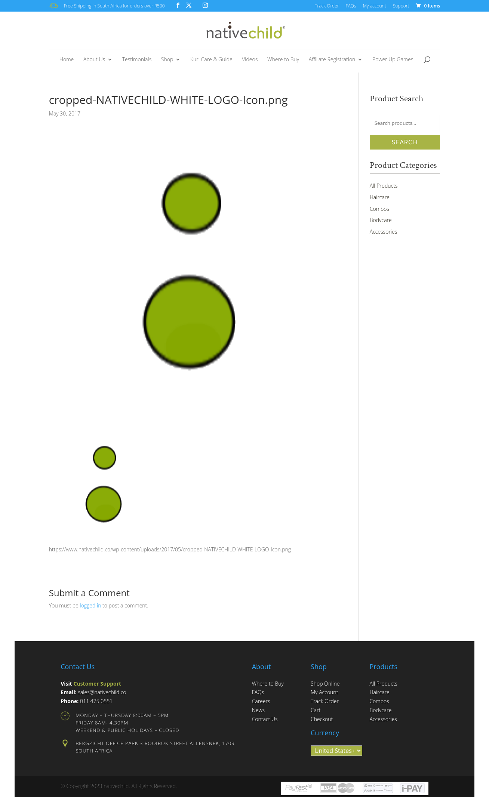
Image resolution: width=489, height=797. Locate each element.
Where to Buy (283, 60)
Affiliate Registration (332, 60)
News (258, 710)
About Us (94, 60)
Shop (167, 60)
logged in (90, 605)
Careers (261, 701)
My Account (324, 692)
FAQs (351, 6)
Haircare (380, 197)
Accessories (383, 231)
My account (374, 6)
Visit (91, 683)
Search (404, 142)
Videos (250, 60)
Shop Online (325, 683)
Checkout (322, 719)
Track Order (327, 6)
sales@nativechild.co (102, 692)
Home (66, 60)
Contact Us (265, 719)
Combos (379, 208)
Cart (315, 710)
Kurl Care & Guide (211, 60)
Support (401, 6)
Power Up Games (392, 60)
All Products (384, 185)
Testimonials (137, 60)
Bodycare (381, 220)
